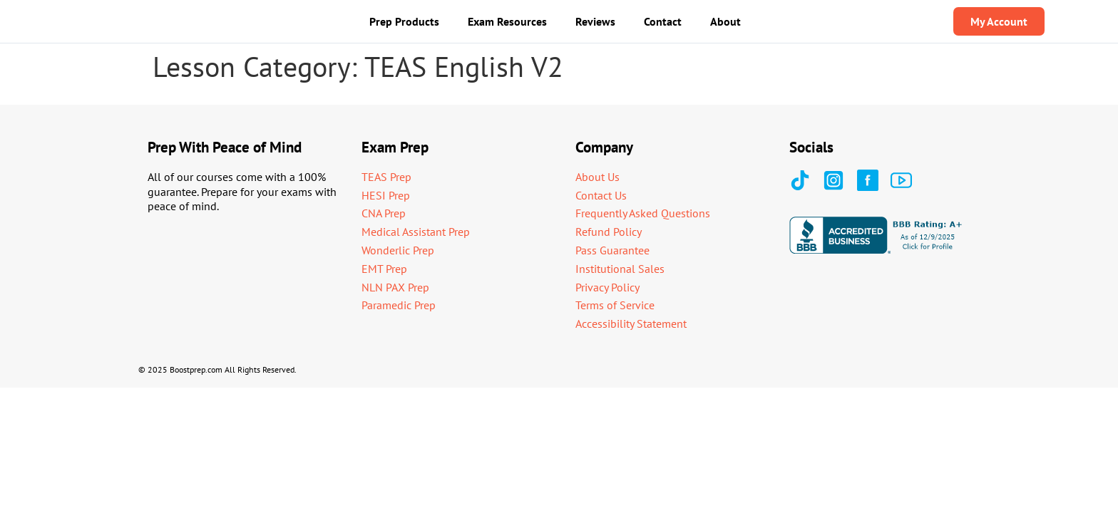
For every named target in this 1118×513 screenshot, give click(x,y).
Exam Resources (507, 21)
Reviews (595, 21)
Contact (663, 21)
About (725, 21)
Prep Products (404, 21)
